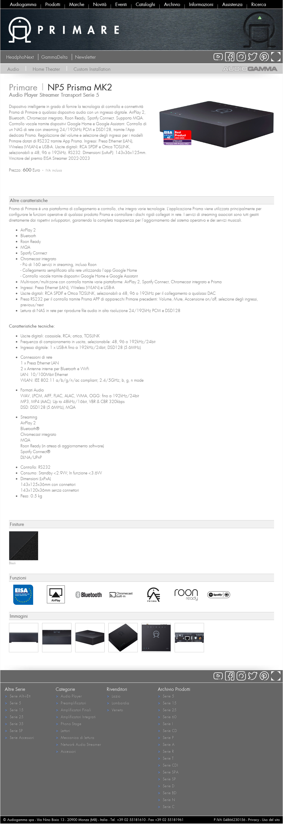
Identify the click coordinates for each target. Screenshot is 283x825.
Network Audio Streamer (78, 744)
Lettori (63, 730)
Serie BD (167, 792)
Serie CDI (168, 765)
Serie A (166, 744)
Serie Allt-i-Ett (17, 696)
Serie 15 (14, 709)
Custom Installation (91, 69)
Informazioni (201, 4)
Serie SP (14, 730)
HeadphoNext (20, 57)
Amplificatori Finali (73, 709)
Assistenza (232, 4)
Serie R (166, 751)
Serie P (166, 737)
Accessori (66, 751)
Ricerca (258, 4)
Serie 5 (13, 703)
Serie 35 (14, 723)
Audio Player (69, 696)
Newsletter (85, 57)
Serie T (165, 758)
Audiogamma (23, 4)
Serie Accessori (19, 737)
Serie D (166, 785)
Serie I (165, 723)
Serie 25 (14, 716)
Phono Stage (68, 723)
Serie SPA (168, 772)
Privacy (253, 819)
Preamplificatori (71, 703)
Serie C (166, 806)
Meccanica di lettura (75, 737)
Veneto (115, 709)
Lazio (113, 696)
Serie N (166, 799)
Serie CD (167, 730)
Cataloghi (145, 4)
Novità (99, 4)
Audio (13, 69)
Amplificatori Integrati (75, 716)
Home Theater (46, 69)
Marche (76, 4)
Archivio (172, 4)
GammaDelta (54, 57)
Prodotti (52, 4)
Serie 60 (167, 716)
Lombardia (118, 703)
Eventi (121, 4)
